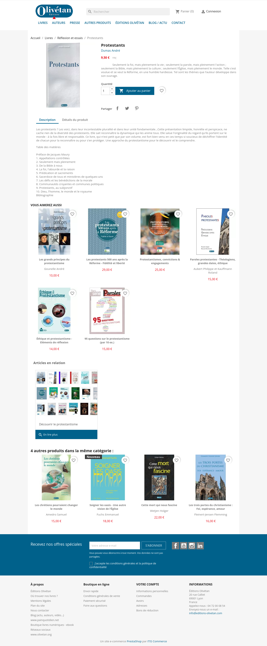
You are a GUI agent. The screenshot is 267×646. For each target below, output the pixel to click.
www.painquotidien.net (45, 620)
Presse (75, 23)
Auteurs (58, 23)
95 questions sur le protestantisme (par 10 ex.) (107, 340)
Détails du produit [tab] (75, 120)
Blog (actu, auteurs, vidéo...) (47, 615)
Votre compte (147, 584)
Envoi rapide (90, 591)
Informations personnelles (152, 591)
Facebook (175, 545)
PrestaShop (134, 641)
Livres (43, 23)
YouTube (183, 545)
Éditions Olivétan (130, 23)
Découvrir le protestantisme (58, 424)
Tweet (127, 108)
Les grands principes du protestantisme (54, 261)
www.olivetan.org (41, 634)
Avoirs (140, 601)
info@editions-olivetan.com (205, 613)
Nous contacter (40, 610)
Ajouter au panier (134, 90)
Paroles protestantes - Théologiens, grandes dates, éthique (212, 261)
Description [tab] (47, 120)
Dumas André (110, 50)
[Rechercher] (128, 11)
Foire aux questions (95, 605)
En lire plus (48, 435)
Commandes (144, 596)
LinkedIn (200, 545)
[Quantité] (105, 91)
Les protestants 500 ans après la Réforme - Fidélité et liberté (107, 261)
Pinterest (136, 108)
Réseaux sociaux (40, 629)
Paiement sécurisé (94, 601)
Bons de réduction (147, 610)
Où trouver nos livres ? (44, 596)
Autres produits (98, 23)
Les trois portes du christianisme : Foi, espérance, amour (211, 507)
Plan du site (38, 605)
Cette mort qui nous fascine (159, 505)
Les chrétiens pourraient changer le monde (56, 507)
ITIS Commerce (157, 641)
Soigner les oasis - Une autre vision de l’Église (108, 507)
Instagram (192, 545)
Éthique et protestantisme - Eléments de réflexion (54, 340)
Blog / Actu (158, 23)
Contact (178, 23)
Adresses (141, 605)
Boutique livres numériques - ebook (52, 625)
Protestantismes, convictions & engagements (160, 261)
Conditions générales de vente (101, 596)
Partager (117, 108)
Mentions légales (41, 601)
